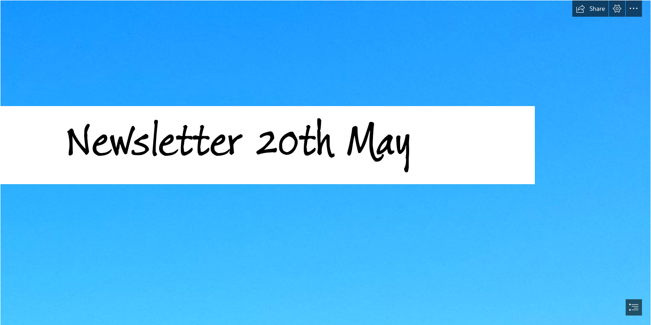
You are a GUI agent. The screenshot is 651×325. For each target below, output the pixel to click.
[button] (590, 8)
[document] (325, 162)
